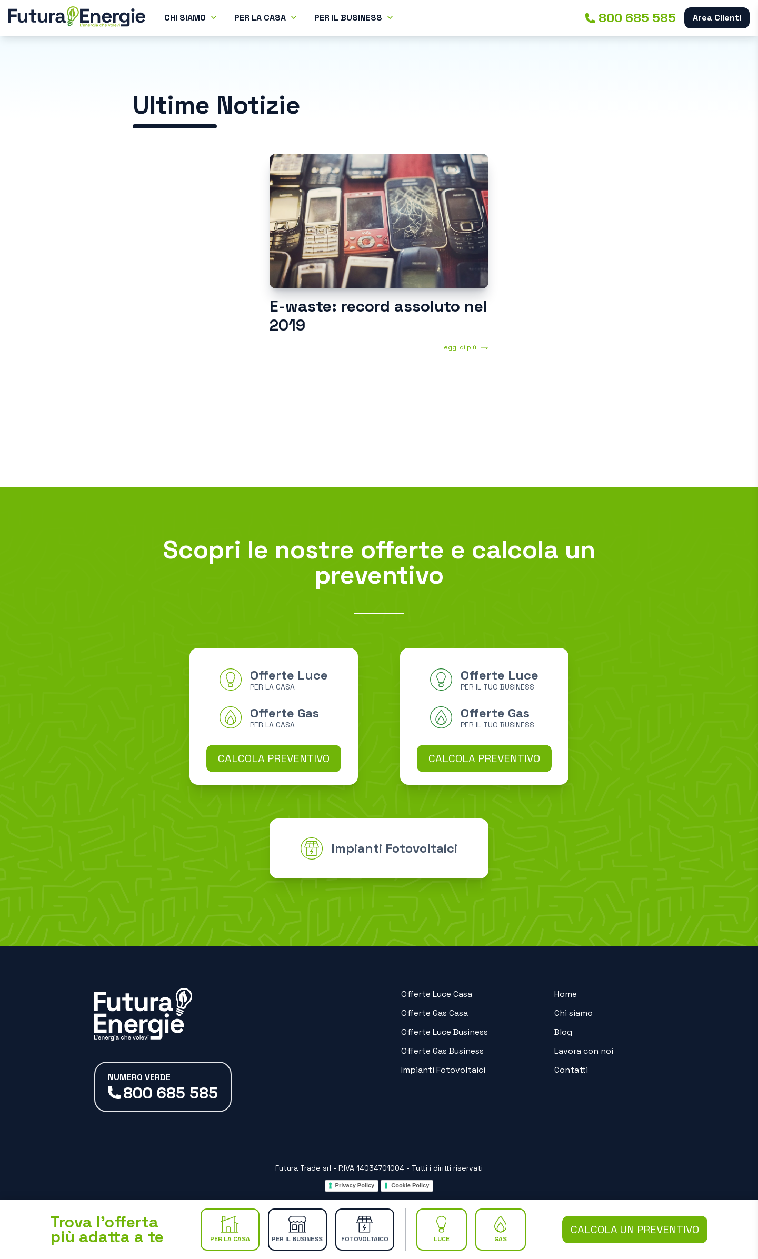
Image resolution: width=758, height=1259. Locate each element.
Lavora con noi (583, 1050)
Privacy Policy (355, 1185)
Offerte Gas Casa (434, 1012)
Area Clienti (717, 17)
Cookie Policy (410, 1185)
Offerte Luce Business (444, 1031)
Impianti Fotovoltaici (443, 1069)
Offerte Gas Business (442, 1050)
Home (565, 994)
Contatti (571, 1069)
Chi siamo (573, 1012)
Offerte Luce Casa (436, 994)
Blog (563, 1031)
